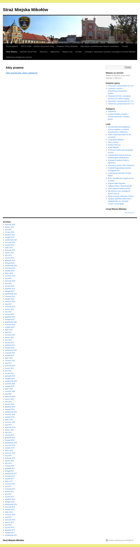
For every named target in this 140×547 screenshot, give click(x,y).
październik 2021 (11, 350)
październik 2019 (11, 412)
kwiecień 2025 (10, 250)
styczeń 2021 (9, 373)
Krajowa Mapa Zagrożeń (116, 183)
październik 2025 (11, 240)
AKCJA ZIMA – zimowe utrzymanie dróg (37, 46)
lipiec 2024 (9, 273)
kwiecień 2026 (10, 224)
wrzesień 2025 (10, 242)
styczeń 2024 (9, 286)
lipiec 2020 (9, 389)
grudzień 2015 (10, 530)
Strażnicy (43, 52)
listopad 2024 (9, 263)
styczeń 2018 (9, 466)
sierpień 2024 (9, 271)
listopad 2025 (9, 237)
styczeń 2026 (9, 232)
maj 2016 (8, 517)
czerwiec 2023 (10, 301)
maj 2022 (8, 332)
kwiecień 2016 (10, 520)
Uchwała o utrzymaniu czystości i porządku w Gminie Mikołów (110, 52)
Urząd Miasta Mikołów (116, 140)
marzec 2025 (9, 253)
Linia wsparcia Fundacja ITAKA (119, 188)
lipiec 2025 (9, 248)
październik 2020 (11, 381)
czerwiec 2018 (10, 453)
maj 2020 (8, 394)
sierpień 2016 (9, 509)
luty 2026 (8, 230)
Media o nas (67, 52)
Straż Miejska (11, 52)
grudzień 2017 (10, 468)
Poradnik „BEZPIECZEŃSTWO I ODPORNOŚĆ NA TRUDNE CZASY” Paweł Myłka (120, 201)
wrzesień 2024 (10, 268)
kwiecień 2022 (10, 335)
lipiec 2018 (9, 450)
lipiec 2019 (9, 420)
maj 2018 (8, 456)
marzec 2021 (9, 368)
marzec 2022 (9, 337)
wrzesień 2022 (10, 325)
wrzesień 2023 (10, 296)
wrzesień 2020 (10, 384)
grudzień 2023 (10, 289)
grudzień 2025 (10, 235)
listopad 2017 (9, 471)
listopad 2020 (9, 379)
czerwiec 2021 (10, 361)
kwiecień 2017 (10, 489)
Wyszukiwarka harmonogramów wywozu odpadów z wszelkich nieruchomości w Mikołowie (119, 129)
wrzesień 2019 (10, 414)
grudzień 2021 (10, 345)
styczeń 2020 (9, 404)
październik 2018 (11, 443)
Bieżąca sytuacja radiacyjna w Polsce (121, 196)
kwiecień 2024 (10, 281)
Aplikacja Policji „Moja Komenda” (120, 186)
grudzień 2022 (10, 317)
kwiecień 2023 (10, 307)
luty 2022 (8, 340)
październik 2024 (11, 266)
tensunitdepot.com (129, 212)
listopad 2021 (9, 348)
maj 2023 (8, 304)
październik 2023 (11, 294)
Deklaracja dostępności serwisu (19, 57)
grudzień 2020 (10, 376)
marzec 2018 (9, 461)
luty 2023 (8, 312)
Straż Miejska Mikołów (25, 9)
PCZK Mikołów (113, 147)
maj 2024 (8, 278)
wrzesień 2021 (10, 353)
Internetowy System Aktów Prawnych (121, 165)
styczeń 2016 (9, 527)
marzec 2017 (9, 491)
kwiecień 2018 (10, 458)
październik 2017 (11, 474)
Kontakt (78, 52)
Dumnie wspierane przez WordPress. (121, 540)
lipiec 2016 (9, 512)
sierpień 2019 (9, 417)
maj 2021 (8, 363)
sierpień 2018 (9, 448)
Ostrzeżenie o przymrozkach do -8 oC (121, 86)
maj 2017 (8, 486)
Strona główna (12, 46)
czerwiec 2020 (10, 391)
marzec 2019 (9, 430)
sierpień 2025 (9, 245)
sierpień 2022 (9, 327)
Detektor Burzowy (114, 145)
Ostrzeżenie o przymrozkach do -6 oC (121, 104)
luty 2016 (8, 525)
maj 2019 (8, 425)
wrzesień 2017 (10, 476)
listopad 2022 (9, 319)
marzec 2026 (9, 227)
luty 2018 (8, 463)
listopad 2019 (9, 409)
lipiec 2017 (9, 481)
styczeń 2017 (9, 497)
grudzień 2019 (10, 407)
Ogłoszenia (55, 52)
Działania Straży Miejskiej (67, 46)
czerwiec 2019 (10, 422)
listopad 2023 (9, 291)
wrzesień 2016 (10, 507)
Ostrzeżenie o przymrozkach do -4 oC (121, 101)
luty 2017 (8, 494)
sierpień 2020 (9, 386)
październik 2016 (11, 504)
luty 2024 (8, 283)
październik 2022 (11, 322)
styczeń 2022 (9, 343)
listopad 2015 (9, 533)
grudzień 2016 (10, 499)
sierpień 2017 (9, 479)
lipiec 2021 (9, 358)
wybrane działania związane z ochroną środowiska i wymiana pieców (118, 116)
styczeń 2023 (9, 314)
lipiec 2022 (9, 330)
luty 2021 (8, 371)
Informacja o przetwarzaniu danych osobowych (99, 46)
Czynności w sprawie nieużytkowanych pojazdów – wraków (118, 90)
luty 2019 (8, 432)
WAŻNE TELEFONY (28, 52)
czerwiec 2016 (10, 515)
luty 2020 (8, 402)
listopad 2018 (9, 440)
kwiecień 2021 (10, 366)
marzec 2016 (9, 522)
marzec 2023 (9, 309)
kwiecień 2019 (10, 427)
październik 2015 (11, 535)
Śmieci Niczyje (113, 142)
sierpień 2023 (9, 299)
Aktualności (112, 111)
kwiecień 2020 (10, 396)
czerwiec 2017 (10, 484)
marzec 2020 (9, 399)
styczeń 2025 (9, 258)
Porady (125, 46)
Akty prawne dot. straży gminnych (21, 73)
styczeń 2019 (9, 435)
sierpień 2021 (9, 355)
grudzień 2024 (10, 260)
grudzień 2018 (10, 438)
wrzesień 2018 (10, 445)
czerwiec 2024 (10, 276)
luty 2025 (8, 255)
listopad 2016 (9, 502)
